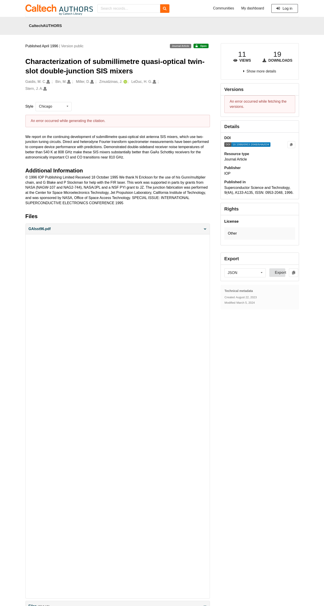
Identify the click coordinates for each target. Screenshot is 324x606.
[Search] (164, 8)
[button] (118, 229)
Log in (284, 8)
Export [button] (280, 272)
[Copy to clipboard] (291, 144)
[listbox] (54, 106)
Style (29, 106)
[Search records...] (128, 8)
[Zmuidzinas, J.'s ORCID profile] (124, 81)
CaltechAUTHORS (45, 25)
